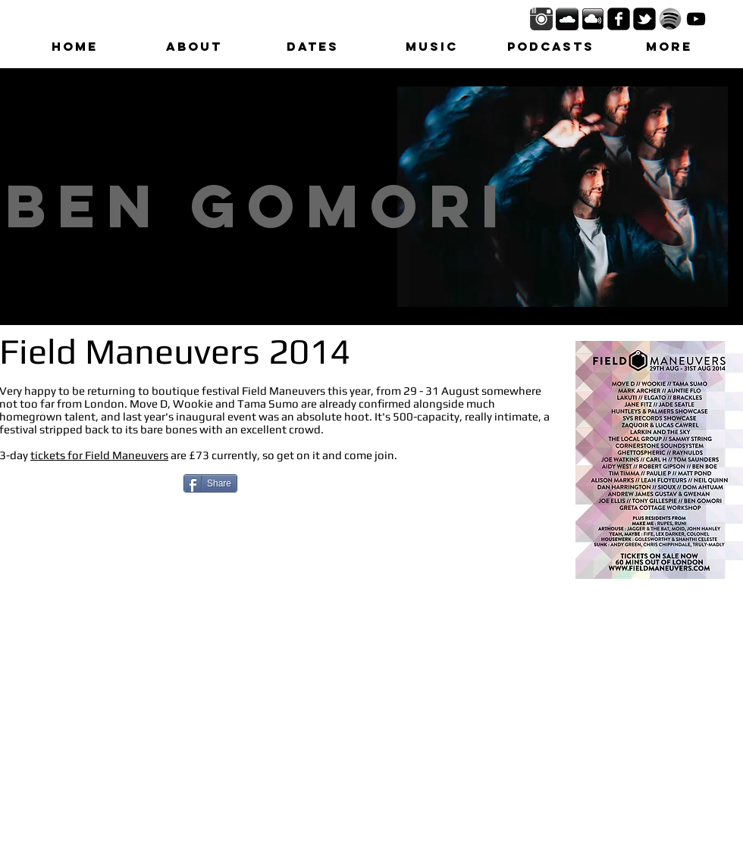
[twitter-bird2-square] (644, 19)
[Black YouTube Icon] (696, 19)
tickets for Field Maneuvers (99, 455)
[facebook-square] (618, 19)
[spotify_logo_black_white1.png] (670, 19)
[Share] (210, 483)
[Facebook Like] (95, 486)
